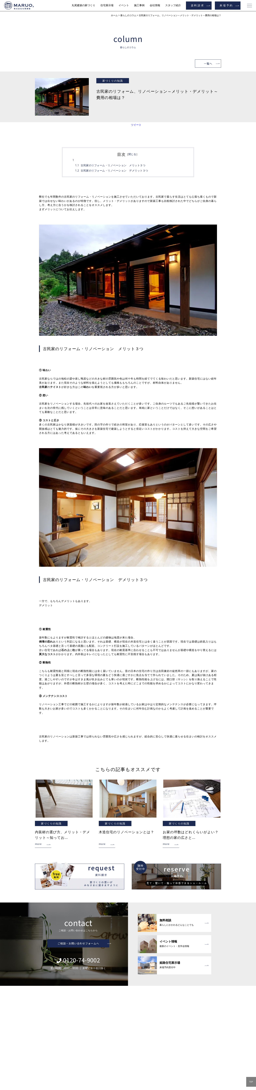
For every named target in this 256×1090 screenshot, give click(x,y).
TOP (251, 1081)
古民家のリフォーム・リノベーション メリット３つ (113, 165)
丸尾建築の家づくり (83, 5)
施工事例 (139, 5)
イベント (124, 5)
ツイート (136, 125)
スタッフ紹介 (173, 5)
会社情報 (155, 5)
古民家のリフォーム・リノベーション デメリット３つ (114, 170)
